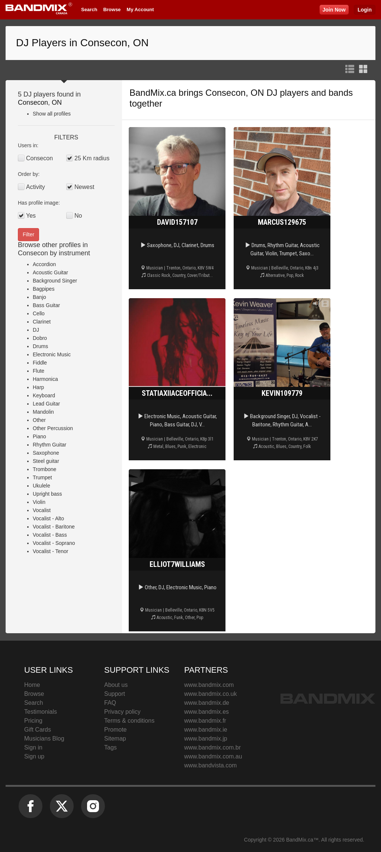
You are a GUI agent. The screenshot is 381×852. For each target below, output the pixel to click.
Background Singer (55, 281)
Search (89, 9)
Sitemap (115, 738)
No (78, 215)
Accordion (44, 264)
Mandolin (43, 412)
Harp (38, 387)
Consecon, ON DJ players (256, 93)
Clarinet (42, 322)
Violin (39, 502)
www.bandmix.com (209, 685)
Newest (84, 187)
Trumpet (42, 477)
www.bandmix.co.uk (210, 694)
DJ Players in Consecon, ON (82, 42)
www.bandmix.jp (205, 738)
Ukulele (41, 486)
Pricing (33, 720)
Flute (38, 371)
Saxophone (46, 453)
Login (365, 10)
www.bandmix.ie (205, 729)
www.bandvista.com (210, 765)
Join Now (334, 10)
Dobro (40, 338)
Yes (31, 215)
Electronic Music (52, 354)
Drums (40, 346)
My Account (140, 9)
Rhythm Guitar (49, 445)
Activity (35, 187)
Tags (110, 747)
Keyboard (44, 395)
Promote (115, 729)
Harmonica (45, 379)
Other (39, 420)
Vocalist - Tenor (50, 551)
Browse (112, 9)
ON (57, 102)
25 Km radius (91, 158)
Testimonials (40, 712)
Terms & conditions (129, 720)
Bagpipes (43, 289)
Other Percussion (53, 428)
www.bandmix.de (206, 703)
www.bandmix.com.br (212, 747)
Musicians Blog (44, 738)
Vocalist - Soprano (54, 543)
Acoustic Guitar (50, 272)
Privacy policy (122, 712)
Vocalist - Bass (50, 535)
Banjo (39, 297)
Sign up (34, 756)
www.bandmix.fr (205, 720)
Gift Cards (37, 729)
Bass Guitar (46, 305)
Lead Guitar (46, 404)
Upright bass (47, 494)
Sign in (33, 747)
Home (32, 685)
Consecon (33, 102)
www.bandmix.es (206, 712)
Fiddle (40, 363)
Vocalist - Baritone (54, 527)
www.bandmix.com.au (213, 756)
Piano (39, 436)
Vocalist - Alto (48, 518)
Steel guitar (46, 461)
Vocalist (42, 510)
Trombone (44, 469)
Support (114, 694)
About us (116, 685)
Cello (39, 313)
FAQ (110, 703)
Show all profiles (52, 114)
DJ (36, 330)
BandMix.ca (152, 93)
